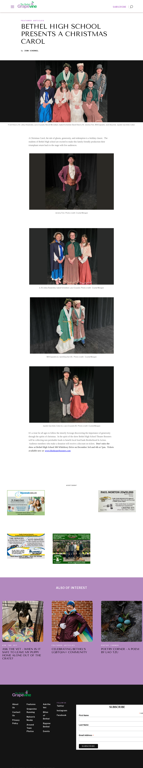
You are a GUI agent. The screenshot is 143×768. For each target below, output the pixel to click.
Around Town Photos (30, 728)
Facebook (61, 715)
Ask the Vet (46, 706)
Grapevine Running (32, 710)
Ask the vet (9, 645)
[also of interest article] (22, 621)
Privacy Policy (16, 721)
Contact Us (16, 714)
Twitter (60, 706)
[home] (28, 5)
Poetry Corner (110, 645)
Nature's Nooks (31, 718)
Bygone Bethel (46, 725)
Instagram (62, 710)
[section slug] (32, 21)
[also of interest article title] (22, 654)
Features (31, 704)
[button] (12, 6)
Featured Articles (63, 645)
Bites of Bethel (46, 715)
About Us (15, 706)
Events (46, 731)
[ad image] (26, 502)
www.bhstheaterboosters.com (58, 451)
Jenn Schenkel (31, 51)
